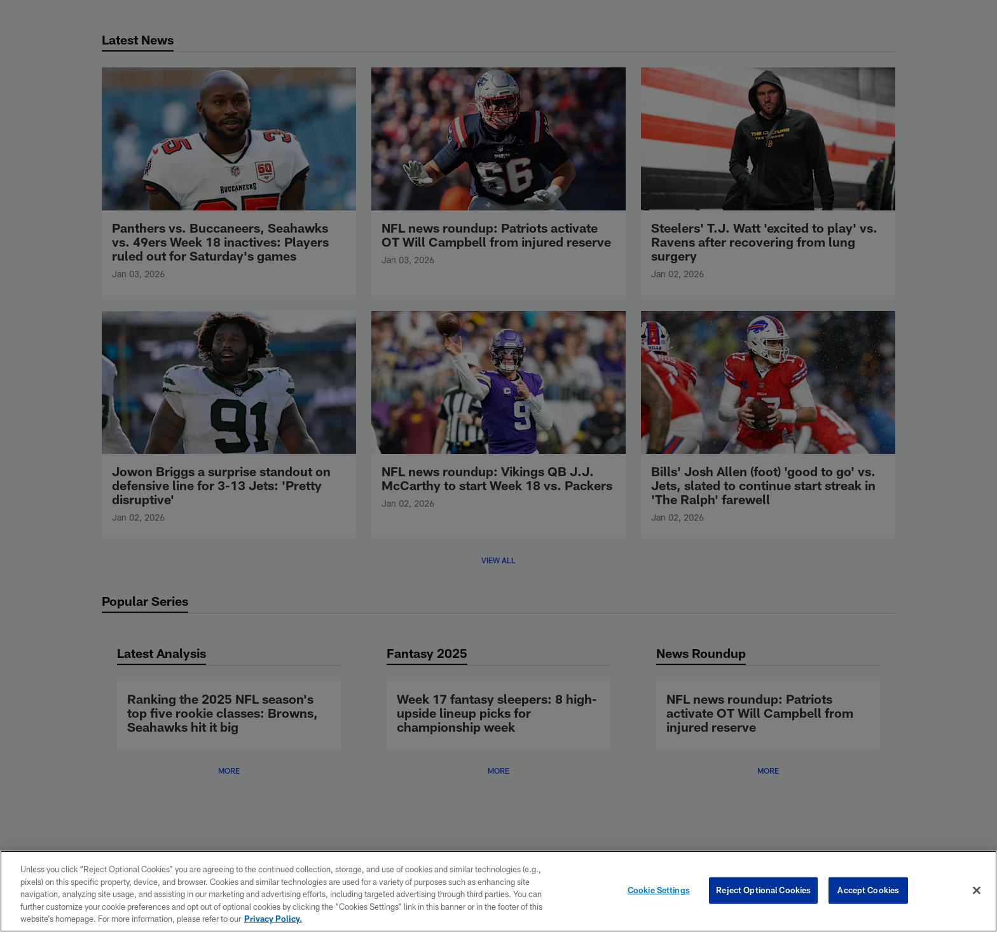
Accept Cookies (868, 890)
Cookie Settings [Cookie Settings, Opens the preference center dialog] (659, 890)
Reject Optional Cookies (763, 890)
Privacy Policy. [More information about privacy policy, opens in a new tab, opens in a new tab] (273, 919)
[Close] (977, 891)
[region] (498, 891)
